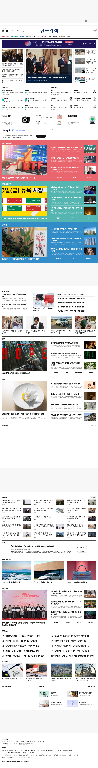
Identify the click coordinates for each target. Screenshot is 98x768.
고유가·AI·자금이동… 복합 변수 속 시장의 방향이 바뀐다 (66, 199)
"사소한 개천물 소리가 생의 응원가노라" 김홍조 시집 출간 (66, 364)
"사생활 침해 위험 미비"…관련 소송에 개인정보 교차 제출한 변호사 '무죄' (76, 535)
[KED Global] (18, 31)
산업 (37, 37)
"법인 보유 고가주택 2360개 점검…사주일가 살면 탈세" (91, 70)
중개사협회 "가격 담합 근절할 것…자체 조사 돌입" (21, 259)
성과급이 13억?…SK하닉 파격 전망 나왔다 (70, 294)
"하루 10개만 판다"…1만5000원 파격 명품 (43, 309)
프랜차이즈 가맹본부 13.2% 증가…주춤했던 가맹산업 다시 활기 (12, 75)
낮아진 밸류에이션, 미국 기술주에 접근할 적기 (36, 93)
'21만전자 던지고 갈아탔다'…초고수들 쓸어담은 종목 (22, 651)
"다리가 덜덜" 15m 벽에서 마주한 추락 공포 (64, 404)
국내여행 (68, 622)
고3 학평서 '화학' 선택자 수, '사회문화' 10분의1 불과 (76, 501)
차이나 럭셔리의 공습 (77, 582)
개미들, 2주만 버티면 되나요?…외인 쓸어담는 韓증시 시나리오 (74, 656)
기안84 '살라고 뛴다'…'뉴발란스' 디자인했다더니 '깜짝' (22, 636)
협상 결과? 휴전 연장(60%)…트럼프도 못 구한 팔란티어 (12, 93)
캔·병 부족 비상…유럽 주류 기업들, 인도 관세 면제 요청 (12, 101)
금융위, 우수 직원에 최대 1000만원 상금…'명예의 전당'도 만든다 (11, 70)
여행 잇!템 (90, 622)
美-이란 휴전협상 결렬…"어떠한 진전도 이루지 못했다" (76, 509)
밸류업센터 (88, 259)
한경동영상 (5, 425)
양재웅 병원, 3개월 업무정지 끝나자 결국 (36, 332)
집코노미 (22, 37)
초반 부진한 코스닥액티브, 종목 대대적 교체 (18, 177)
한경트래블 (5, 588)
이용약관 (43, 750)
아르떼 (3, 339)
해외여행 (79, 622)
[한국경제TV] (8, 31)
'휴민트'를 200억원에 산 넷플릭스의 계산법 (64, 343)
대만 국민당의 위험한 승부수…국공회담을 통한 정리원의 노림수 (12, 64)
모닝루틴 (55, 37)
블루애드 (29, 741)
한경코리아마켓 (5, 37)
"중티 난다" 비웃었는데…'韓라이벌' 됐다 (12, 332)
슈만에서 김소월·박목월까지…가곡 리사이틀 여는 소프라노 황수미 (11, 509)
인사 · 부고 (90, 686)
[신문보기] (3, 31)
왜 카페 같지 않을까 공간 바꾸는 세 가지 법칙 (65, 394)
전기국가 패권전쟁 (11, 582)
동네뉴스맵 (58, 259)
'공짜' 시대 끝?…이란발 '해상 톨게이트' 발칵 (14, 305)
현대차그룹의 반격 (43, 582)
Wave (45, 37)
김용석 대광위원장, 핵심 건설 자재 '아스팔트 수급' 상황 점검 (11, 518)
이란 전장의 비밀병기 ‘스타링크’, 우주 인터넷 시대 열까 (66, 209)
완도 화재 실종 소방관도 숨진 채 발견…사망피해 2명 (91, 52)
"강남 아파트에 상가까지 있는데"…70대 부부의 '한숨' (22, 646)
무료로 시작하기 (40, 136)
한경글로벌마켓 (14, 37)
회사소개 (4, 741)
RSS (38, 750)
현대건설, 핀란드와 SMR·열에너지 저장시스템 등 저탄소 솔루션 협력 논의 (11, 535)
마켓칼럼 (27, 90)
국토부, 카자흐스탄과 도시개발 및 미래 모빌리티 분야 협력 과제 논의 (44, 526)
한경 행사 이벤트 (6, 686)
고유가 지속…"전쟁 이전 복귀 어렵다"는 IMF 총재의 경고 (61, 93)
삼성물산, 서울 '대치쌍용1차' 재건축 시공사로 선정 (11, 526)
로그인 (94, 31)
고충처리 (17, 741)
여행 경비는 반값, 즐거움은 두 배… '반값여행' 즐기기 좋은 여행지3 (66, 592)
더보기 (68, 36)
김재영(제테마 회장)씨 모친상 (42, 517)
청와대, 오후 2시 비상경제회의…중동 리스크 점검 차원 (91, 61)
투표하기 (82, 547)
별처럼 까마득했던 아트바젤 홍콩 (59, 100)
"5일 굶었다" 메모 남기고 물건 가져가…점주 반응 (85, 332)
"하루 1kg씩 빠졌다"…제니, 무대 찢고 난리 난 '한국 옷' (71, 646)
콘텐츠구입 (13, 750)
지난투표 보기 (82, 551)
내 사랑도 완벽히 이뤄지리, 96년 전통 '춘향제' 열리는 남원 (66, 613)
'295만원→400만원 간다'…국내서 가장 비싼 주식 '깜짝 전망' (24, 656)
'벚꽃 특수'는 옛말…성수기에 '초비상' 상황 (70, 302)
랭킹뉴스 (4, 631)
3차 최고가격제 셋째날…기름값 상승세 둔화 (91, 79)
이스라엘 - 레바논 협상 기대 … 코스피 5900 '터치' (66, 147)
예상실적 (58, 218)
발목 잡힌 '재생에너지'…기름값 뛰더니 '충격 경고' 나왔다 (11, 501)
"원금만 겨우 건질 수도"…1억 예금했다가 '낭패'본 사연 (71, 636)
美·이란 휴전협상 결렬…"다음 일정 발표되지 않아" (47, 77)
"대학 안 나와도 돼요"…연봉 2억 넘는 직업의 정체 (21, 641)
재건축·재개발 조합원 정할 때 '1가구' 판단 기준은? (36, 679)
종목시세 (73, 218)
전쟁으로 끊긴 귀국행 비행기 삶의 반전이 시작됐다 (66, 415)
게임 (50, 37)
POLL (3, 543)
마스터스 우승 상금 (79, 108)
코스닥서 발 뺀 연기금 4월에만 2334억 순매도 (65, 158)
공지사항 (41, 686)
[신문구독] (24, 31)
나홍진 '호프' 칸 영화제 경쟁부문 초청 (16, 373)
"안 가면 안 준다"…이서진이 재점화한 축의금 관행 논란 (32, 546)
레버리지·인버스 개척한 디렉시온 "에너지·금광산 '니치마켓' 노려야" (66, 168)
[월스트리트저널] (13, 31)
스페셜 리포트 (6, 560)
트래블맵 (56, 622)
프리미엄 (63, 37)
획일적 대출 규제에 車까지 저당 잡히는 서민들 (58, 108)
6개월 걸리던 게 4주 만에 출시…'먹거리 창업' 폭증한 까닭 (75, 526)
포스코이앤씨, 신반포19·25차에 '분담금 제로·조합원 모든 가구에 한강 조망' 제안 (43, 502)
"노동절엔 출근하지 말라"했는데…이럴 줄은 (14, 295)
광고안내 (23, 741)
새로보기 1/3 (93, 497)
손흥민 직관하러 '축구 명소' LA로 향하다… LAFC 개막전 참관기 (66, 603)
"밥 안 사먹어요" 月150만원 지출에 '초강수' (71, 298)
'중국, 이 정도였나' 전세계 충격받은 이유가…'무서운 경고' (85, 679)
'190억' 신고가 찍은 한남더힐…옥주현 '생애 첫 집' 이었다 (66, 250)
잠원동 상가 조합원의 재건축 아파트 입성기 (61, 679)
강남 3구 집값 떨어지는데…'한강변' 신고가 (64, 229)
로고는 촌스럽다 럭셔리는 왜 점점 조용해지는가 (65, 384)
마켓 (89, 177)
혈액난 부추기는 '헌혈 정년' (81, 92)
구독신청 (11, 741)
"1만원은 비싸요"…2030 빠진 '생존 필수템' (71, 311)
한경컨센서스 (59, 177)
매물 (74, 259)
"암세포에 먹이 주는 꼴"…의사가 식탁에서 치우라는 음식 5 (72, 651)
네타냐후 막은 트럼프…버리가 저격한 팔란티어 (36, 101)
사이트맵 (27, 750)
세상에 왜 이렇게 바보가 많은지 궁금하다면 (64, 353)
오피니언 (28, 37)
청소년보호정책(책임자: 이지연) (65, 750)
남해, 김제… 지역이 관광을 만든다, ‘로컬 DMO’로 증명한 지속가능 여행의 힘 (23, 623)
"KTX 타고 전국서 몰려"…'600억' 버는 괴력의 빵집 (70, 641)
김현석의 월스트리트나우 (7, 90)
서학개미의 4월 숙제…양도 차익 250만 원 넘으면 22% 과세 (66, 188)
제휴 (10, 750)
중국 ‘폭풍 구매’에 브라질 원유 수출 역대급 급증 (36, 108)
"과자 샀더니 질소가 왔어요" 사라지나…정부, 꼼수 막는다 (12, 81)
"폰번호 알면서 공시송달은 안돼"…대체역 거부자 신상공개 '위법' (43, 535)
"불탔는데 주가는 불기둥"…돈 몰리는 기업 (70, 307)
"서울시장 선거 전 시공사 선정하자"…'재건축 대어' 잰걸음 (66, 239)
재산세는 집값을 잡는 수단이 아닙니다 (12, 679)
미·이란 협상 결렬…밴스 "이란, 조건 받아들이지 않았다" (77, 518)
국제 (41, 37)
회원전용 (4, 88)
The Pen (4, 662)
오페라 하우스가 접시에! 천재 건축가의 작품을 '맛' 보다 (23, 414)
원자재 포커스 (5, 98)
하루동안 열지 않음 (88, 43)
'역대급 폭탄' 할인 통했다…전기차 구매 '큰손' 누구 (61, 332)
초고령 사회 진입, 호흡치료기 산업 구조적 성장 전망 (12, 108)
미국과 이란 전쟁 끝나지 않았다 (82, 100)
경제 (33, 37)
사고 (95, 686)
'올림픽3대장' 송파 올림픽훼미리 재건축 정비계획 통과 (43, 509)
